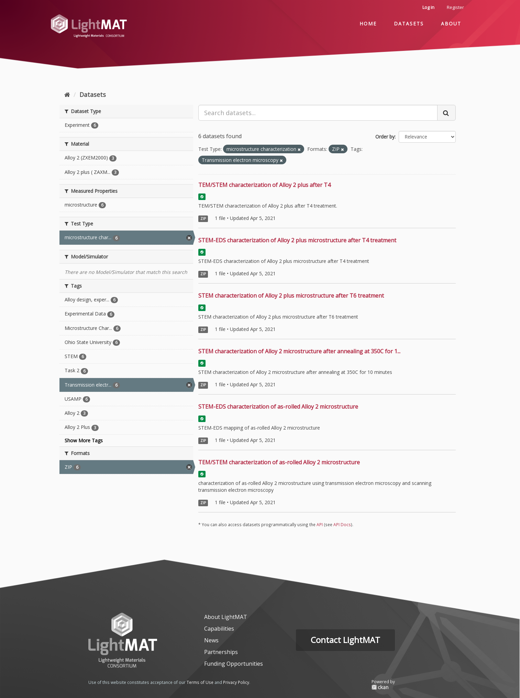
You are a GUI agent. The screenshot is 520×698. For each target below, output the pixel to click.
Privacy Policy (236, 682)
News (211, 640)
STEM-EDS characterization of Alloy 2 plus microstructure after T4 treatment (297, 240)
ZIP (203, 218)
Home (368, 23)
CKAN (383, 687)
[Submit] (446, 113)
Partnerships (221, 652)
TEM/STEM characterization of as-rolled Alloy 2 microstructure (279, 462)
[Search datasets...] (318, 113)
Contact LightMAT (345, 639)
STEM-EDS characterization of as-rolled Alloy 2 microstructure (278, 406)
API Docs (342, 524)
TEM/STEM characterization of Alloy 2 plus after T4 (264, 185)
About (451, 23)
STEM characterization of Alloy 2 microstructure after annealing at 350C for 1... (299, 351)
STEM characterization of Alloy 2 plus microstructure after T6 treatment (291, 295)
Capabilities (219, 628)
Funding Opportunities (233, 663)
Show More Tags (84, 440)
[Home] (67, 94)
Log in (428, 7)
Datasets (409, 23)
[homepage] (122, 640)
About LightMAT (225, 617)
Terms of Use (200, 682)
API (320, 524)
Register (455, 7)
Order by (385, 136)
